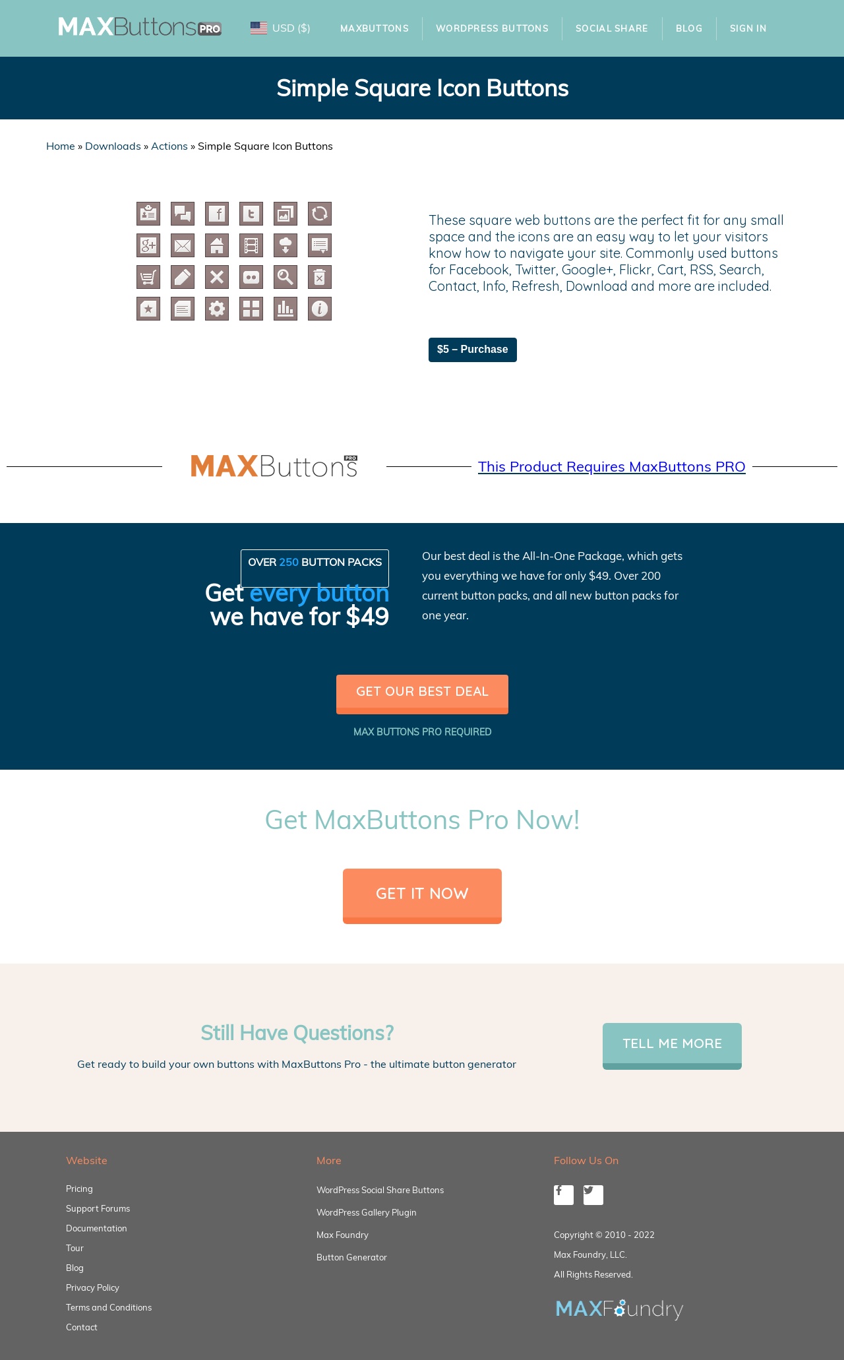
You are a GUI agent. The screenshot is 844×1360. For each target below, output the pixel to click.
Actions (169, 145)
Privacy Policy (92, 1287)
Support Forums (98, 1208)
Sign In (748, 28)
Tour (75, 1248)
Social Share (612, 28)
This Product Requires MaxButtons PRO (612, 466)
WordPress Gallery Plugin (366, 1212)
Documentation (96, 1228)
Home (60, 145)
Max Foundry (342, 1234)
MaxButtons (374, 28)
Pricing (79, 1188)
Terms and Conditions (109, 1307)
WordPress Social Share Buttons (380, 1190)
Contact (82, 1327)
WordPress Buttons (492, 28)
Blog (689, 28)
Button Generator (351, 1257)
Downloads (113, 145)
